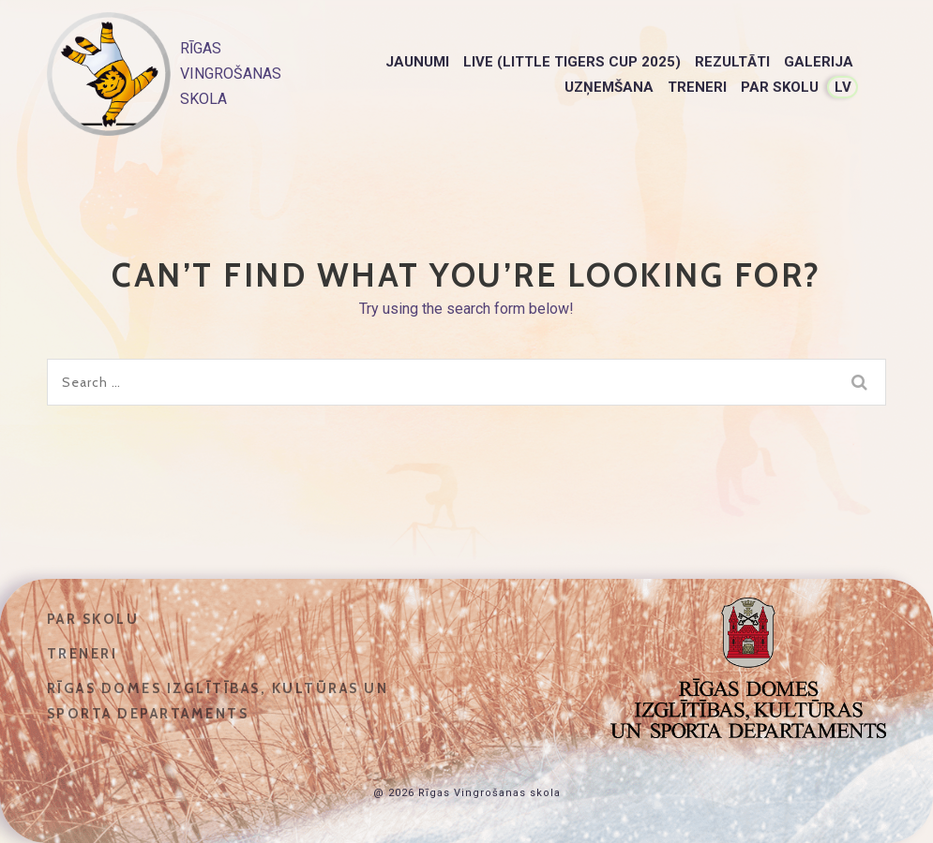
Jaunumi (417, 61)
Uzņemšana (609, 87)
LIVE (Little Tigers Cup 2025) (572, 61)
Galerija (818, 61)
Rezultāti (732, 61)
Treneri (697, 87)
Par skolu (780, 87)
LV (843, 87)
